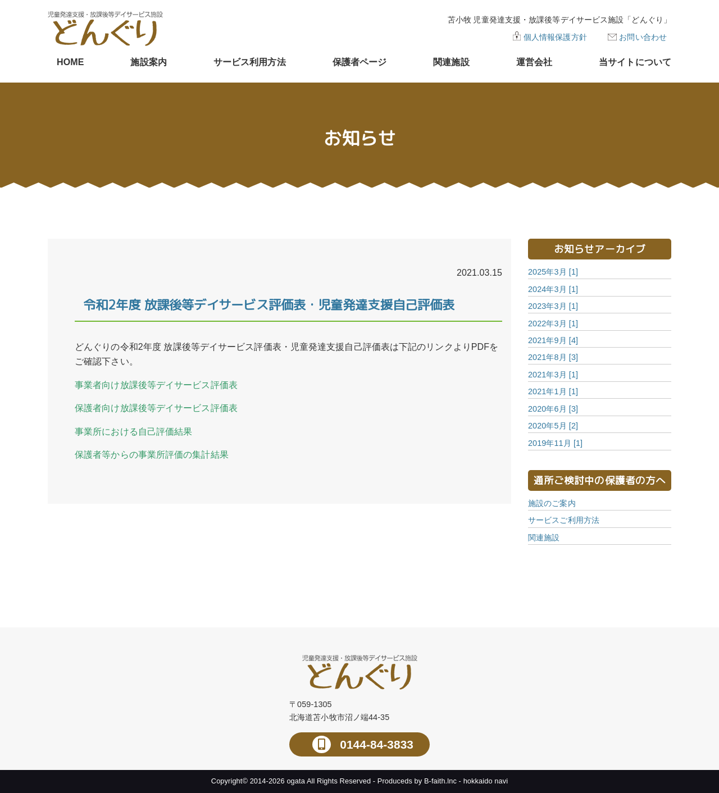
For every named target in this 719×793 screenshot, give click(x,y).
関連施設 (451, 62)
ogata (295, 781)
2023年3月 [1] (553, 306)
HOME (70, 62)
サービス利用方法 (249, 62)
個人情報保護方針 (555, 37)
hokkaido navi (485, 781)
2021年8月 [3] (553, 357)
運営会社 (534, 62)
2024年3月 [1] (553, 289)
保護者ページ (360, 62)
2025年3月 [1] (553, 271)
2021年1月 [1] (553, 391)
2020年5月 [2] (553, 425)
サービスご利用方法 (563, 520)
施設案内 (148, 62)
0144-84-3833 (374, 744)
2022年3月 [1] (553, 323)
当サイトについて (635, 62)
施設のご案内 (552, 503)
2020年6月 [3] (553, 408)
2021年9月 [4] (553, 340)
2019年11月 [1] (555, 443)
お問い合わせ (643, 37)
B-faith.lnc (440, 781)
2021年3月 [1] (553, 374)
